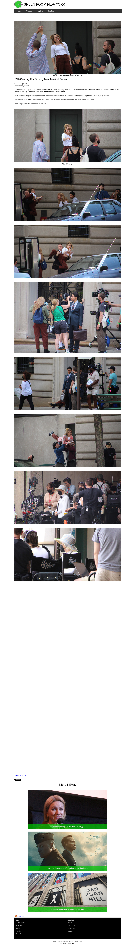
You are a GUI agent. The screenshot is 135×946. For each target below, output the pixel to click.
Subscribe (20, 916)
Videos (29, 11)
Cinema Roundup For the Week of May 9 (67, 827)
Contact (51, 11)
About (70, 922)
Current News (20, 922)
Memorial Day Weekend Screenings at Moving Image (67, 868)
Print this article (20, 776)
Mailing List (71, 925)
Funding (40, 11)
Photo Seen (19, 934)
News (19, 11)
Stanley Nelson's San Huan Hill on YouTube (67, 910)
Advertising (71, 928)
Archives (19, 925)
